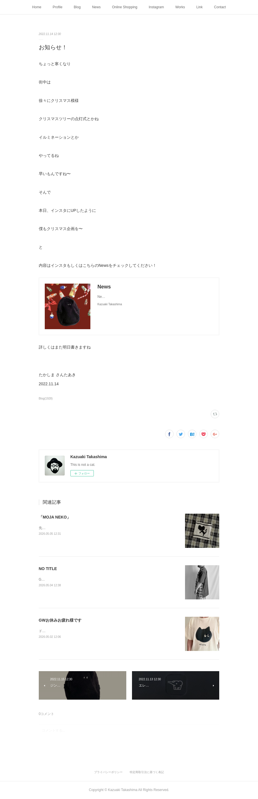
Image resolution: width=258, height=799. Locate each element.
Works (180, 7)
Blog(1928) (46, 398)
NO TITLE (48, 568)
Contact (220, 7)
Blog (77, 7)
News (96, 7)
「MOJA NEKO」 (55, 517)
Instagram (156, 7)
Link (199, 7)
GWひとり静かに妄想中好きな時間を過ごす (72, 579)
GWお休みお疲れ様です (60, 620)
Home (36, 7)
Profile (57, 7)
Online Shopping (124, 7)
